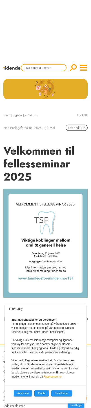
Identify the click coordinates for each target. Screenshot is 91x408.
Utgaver (17, 115)
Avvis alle (23, 393)
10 (36, 115)
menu (84, 68)
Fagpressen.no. (53, 376)
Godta (41, 393)
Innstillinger (76, 405)
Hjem (6, 115)
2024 (28, 115)
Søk (73, 68)
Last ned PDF (76, 127)
